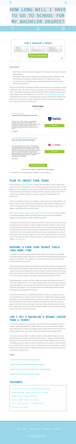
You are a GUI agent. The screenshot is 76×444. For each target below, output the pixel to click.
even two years (20, 239)
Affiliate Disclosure (20, 407)
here (50, 172)
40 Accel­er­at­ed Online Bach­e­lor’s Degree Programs (25, 359)
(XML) (44, 437)
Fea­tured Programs (38, 106)
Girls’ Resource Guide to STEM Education (28, 403)
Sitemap (56, 429)
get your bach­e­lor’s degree (53, 94)
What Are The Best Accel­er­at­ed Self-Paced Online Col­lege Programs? (30, 369)
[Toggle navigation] (66, 3)
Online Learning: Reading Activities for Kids (30, 392)
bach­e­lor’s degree (27, 184)
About (25, 429)
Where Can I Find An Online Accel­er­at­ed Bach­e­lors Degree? (27, 364)
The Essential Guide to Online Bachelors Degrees (31, 389)
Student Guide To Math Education (24, 396)
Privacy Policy (47, 429)
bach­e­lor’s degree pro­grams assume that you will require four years (33, 213)
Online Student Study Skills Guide (25, 400)
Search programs (38, 56)
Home (18, 429)
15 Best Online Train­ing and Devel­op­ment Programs (25, 374)
